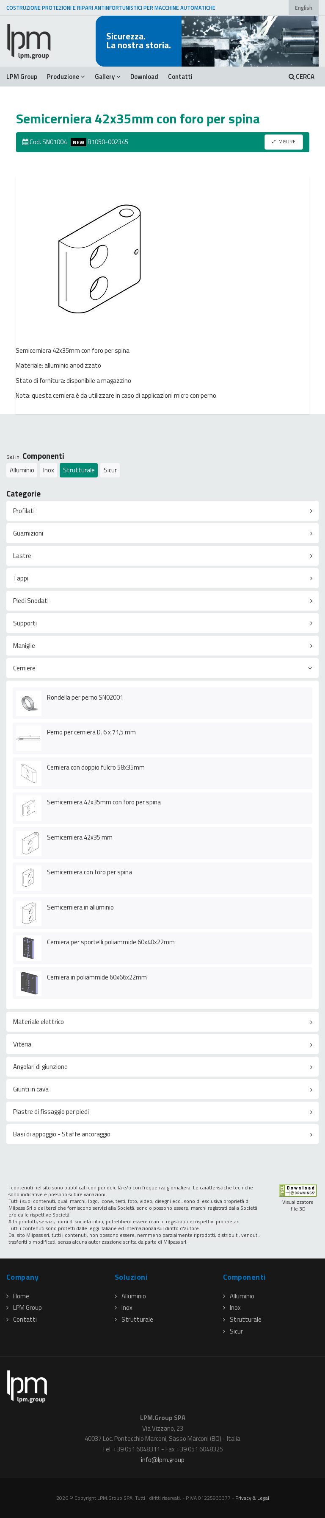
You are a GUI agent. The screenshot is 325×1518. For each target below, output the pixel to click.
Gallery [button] (108, 76)
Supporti (25, 623)
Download (144, 76)
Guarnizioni (28, 533)
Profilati (24, 511)
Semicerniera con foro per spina (89, 872)
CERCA (301, 76)
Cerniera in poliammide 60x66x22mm (97, 977)
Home (17, 1296)
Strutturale (79, 470)
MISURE (283, 141)
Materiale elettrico (38, 1022)
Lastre (22, 556)
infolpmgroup (163, 1460)
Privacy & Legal (252, 1498)
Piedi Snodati (31, 601)
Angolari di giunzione (40, 1067)
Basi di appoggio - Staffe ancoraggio (61, 1134)
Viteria (22, 1044)
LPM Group (21, 76)
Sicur (110, 470)
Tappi (20, 578)
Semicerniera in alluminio (80, 907)
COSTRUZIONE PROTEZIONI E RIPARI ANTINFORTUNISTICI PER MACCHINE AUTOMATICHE (110, 8)
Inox (48, 470)
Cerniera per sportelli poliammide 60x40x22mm (111, 942)
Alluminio (22, 470)
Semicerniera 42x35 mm (80, 837)
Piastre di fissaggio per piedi (51, 1111)
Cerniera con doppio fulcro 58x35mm (96, 767)
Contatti (180, 76)
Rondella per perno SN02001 (85, 697)
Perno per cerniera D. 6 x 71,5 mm (91, 732)
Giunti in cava (31, 1089)
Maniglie (24, 645)
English (303, 8)
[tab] (162, 511)
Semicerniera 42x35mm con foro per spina (104, 802)
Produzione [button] (66, 76)
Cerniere (24, 668)
